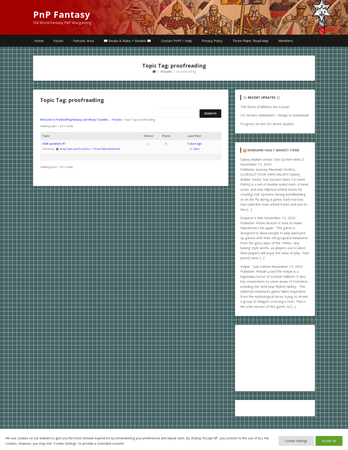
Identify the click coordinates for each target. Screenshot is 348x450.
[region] (174, 439)
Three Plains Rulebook (106, 148)
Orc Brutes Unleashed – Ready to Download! (274, 115)
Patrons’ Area (83, 40)
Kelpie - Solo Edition (255, 266)
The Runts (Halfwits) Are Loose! (264, 106)
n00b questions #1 (54, 144)
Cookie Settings (296, 441)
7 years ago (194, 144)
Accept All (329, 441)
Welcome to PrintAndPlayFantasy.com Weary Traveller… (75, 120)
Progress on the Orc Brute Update (267, 124)
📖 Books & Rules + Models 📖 (127, 40)
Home (39, 40)
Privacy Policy (212, 40)
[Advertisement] (275, 358)
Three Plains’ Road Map (250, 40)
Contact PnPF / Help (176, 40)
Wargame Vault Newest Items (273, 150)
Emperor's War (251, 218)
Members (285, 40)
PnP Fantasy (61, 14)
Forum (58, 40)
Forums (117, 120)
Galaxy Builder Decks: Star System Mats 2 (272, 159)
